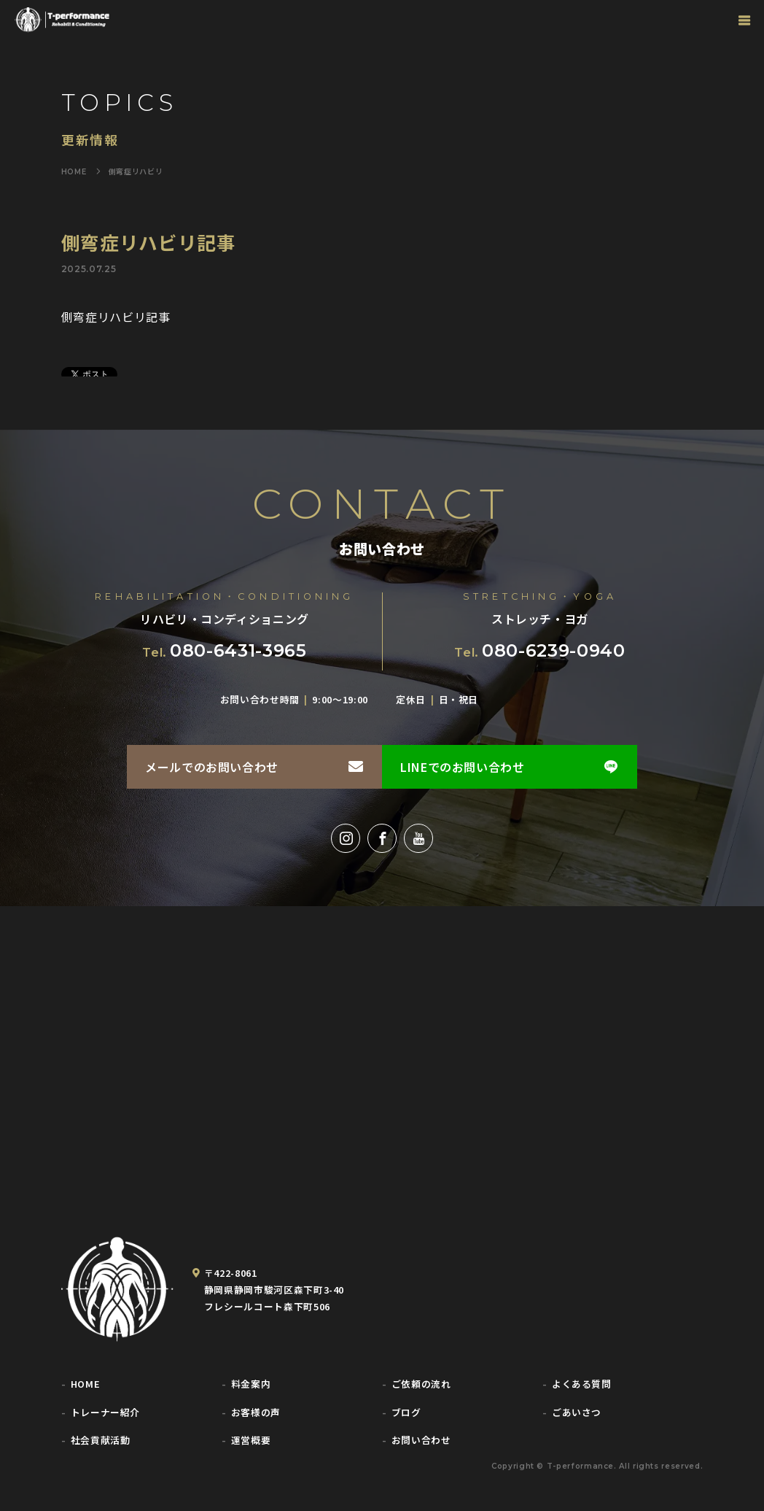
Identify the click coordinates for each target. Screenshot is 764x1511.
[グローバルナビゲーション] (744, 20)
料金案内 (251, 1384)
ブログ (406, 1413)
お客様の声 (256, 1413)
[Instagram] (345, 838)
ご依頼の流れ (421, 1384)
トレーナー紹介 (105, 1413)
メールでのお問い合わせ (211, 767)
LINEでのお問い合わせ (462, 767)
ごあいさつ (576, 1413)
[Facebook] (382, 838)
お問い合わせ (421, 1440)
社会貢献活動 (100, 1440)
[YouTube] (418, 838)
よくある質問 (582, 1384)
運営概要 (251, 1440)
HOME (86, 1384)
